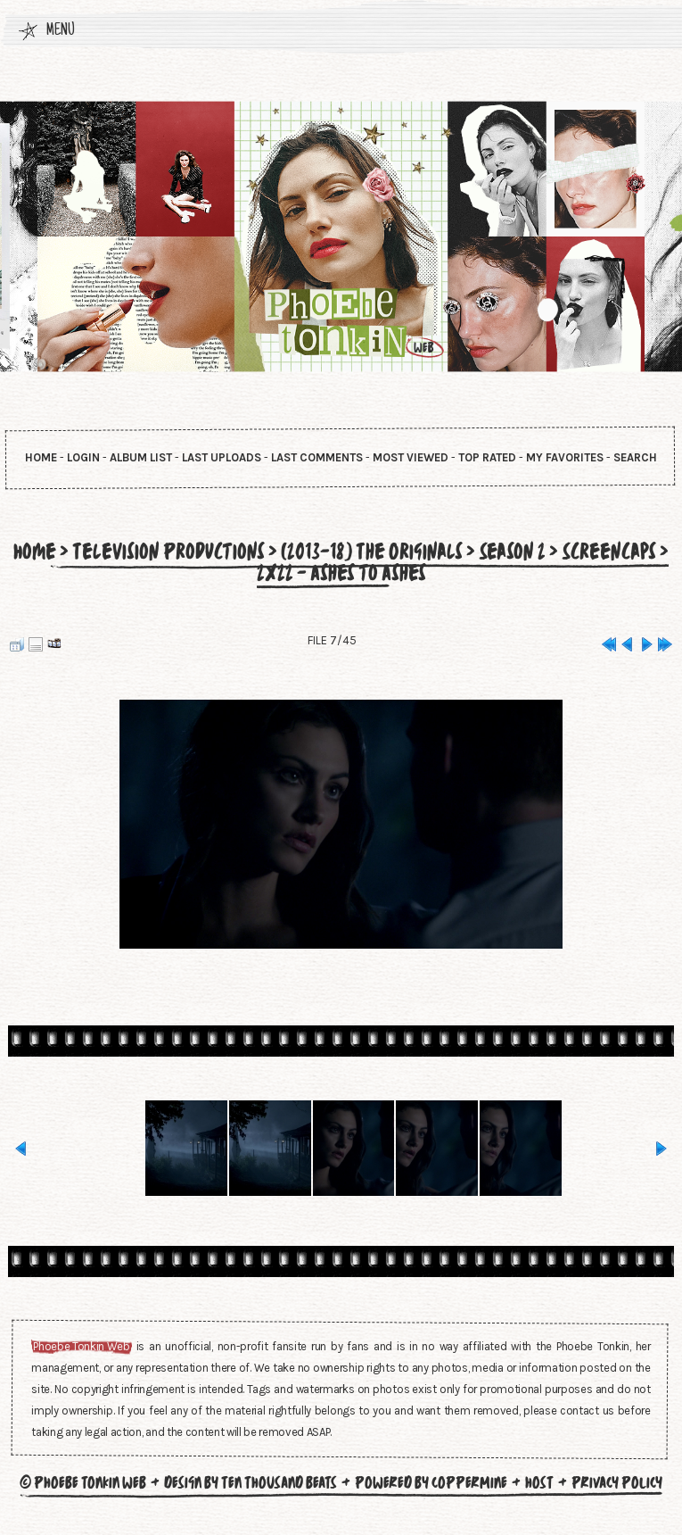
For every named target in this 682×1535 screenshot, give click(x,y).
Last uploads (221, 457)
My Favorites (565, 457)
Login (83, 457)
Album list (141, 457)
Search (635, 457)
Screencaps (609, 551)
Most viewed (410, 457)
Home (41, 457)
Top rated (487, 457)
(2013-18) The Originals (372, 551)
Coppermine (469, 1482)
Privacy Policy (616, 1482)
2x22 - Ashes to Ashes (341, 573)
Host (539, 1482)
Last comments (317, 457)
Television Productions (168, 551)
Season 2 (512, 551)
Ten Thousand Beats (279, 1482)
